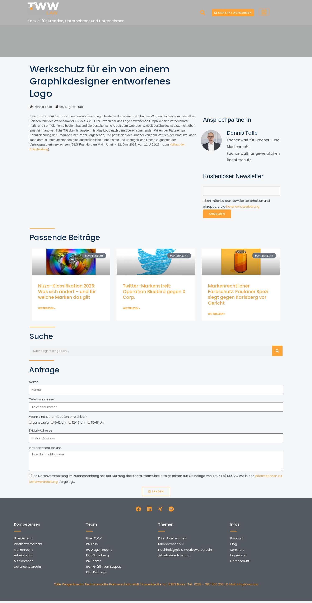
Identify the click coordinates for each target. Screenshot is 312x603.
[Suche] (277, 351)
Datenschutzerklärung (243, 207)
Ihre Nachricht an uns (45, 448)
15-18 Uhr (98, 423)
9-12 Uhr (60, 423)
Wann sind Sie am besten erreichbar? (58, 417)
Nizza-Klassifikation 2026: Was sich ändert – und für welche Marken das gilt (67, 292)
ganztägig (41, 423)
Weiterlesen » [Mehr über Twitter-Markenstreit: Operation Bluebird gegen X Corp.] (131, 309)
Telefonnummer (41, 400)
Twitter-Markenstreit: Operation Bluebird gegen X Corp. (154, 292)
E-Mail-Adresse (40, 431)
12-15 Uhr (78, 423)
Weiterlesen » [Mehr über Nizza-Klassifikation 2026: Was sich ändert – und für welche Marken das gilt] (46, 309)
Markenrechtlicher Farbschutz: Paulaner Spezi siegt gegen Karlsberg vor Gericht (238, 295)
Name (33, 382)
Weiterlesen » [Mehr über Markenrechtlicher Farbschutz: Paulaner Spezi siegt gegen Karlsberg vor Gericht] (216, 314)
